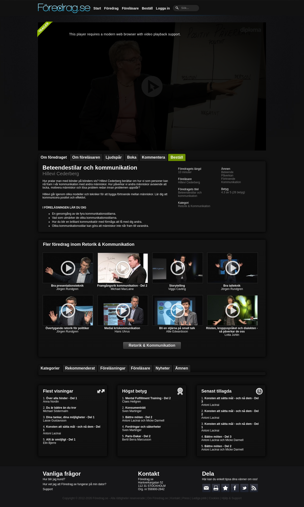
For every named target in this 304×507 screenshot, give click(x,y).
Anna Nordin (51, 401)
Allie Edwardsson (177, 331)
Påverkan (227, 175)
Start (97, 8)
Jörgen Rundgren (67, 289)
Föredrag (111, 8)
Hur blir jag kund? (54, 479)
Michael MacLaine (122, 289)
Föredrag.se (100, 498)
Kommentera (153, 157)
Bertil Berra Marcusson (136, 439)
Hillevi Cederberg (61, 173)
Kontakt (148, 473)
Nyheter (163, 368)
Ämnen (181, 368)
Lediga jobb (199, 498)
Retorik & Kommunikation (194, 206)
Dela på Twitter (244, 488)
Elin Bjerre (49, 443)
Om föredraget (54, 157)
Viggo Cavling (177, 289)
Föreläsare (130, 8)
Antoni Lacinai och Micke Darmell (143, 420)
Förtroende (228, 178)
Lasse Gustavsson (54, 420)
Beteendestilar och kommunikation (90, 167)
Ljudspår (114, 157)
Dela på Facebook (235, 488)
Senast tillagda (216, 391)
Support (48, 489)
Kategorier (50, 368)
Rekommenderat (80, 368)
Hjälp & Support (232, 498)
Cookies (214, 498)
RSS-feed (254, 488)
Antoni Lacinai (52, 433)
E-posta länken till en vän (206, 488)
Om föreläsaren (86, 157)
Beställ (147, 8)
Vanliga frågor (62, 473)
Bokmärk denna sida (225, 488)
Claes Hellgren (131, 401)
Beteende (227, 172)
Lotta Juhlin (232, 334)
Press (186, 498)
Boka (131, 157)
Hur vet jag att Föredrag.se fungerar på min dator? (74, 484)
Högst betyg (134, 391)
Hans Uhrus (122, 331)
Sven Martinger (131, 411)
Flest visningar (58, 391)
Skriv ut (216, 488)
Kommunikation (231, 182)
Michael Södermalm (55, 411)
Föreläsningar (112, 368)
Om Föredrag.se (157, 498)
